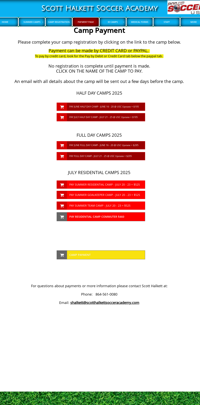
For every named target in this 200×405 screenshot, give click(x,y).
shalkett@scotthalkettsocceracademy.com (104, 302)
